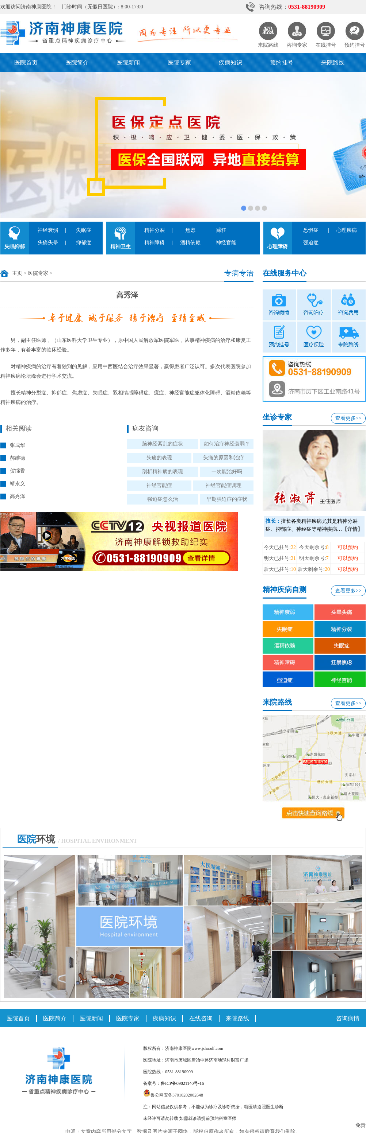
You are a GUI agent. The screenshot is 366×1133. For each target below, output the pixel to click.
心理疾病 (346, 230)
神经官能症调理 (223, 485)
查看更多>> (348, 418)
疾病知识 (230, 62)
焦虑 (190, 230)
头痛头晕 (48, 242)
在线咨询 (201, 1018)
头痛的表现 (159, 457)
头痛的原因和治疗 (223, 457)
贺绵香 (17, 471)
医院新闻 (128, 62)
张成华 (17, 445)
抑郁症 (83, 242)
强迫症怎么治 (162, 499)
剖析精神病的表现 (162, 471)
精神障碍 (154, 242)
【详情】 (352, 529)
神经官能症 (159, 485)
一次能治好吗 (226, 471)
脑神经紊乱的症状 (162, 444)
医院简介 (77, 62)
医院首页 (26, 62)
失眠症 (83, 230)
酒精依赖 (190, 242)
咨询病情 (347, 1018)
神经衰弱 (48, 230)
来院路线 (332, 62)
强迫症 (311, 242)
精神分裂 (154, 230)
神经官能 (226, 242)
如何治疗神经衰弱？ (227, 444)
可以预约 (348, 547)
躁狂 (221, 230)
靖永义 (17, 483)
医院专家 (179, 62)
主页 (17, 273)
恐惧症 (311, 230)
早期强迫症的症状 (226, 499)
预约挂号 (281, 62)
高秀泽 (17, 496)
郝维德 (17, 458)
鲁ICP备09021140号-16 (182, 1083)
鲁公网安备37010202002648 (173, 1095)
